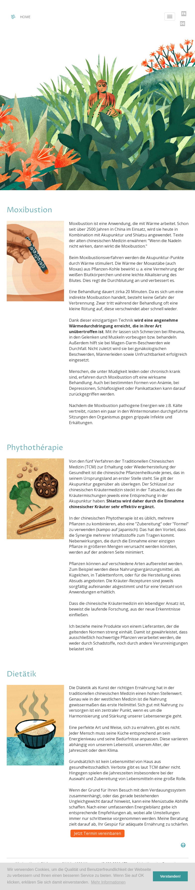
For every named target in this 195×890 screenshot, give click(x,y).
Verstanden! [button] (170, 876)
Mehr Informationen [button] (108, 882)
